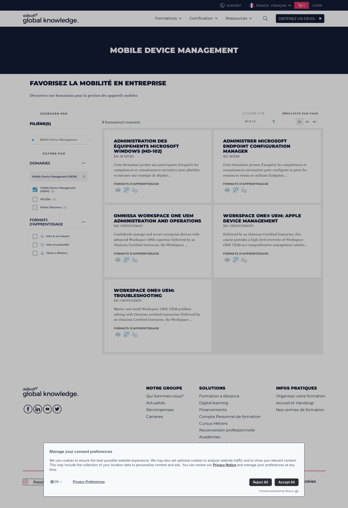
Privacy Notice (224, 465)
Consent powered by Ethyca (279, 491)
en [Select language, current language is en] (56, 482)
